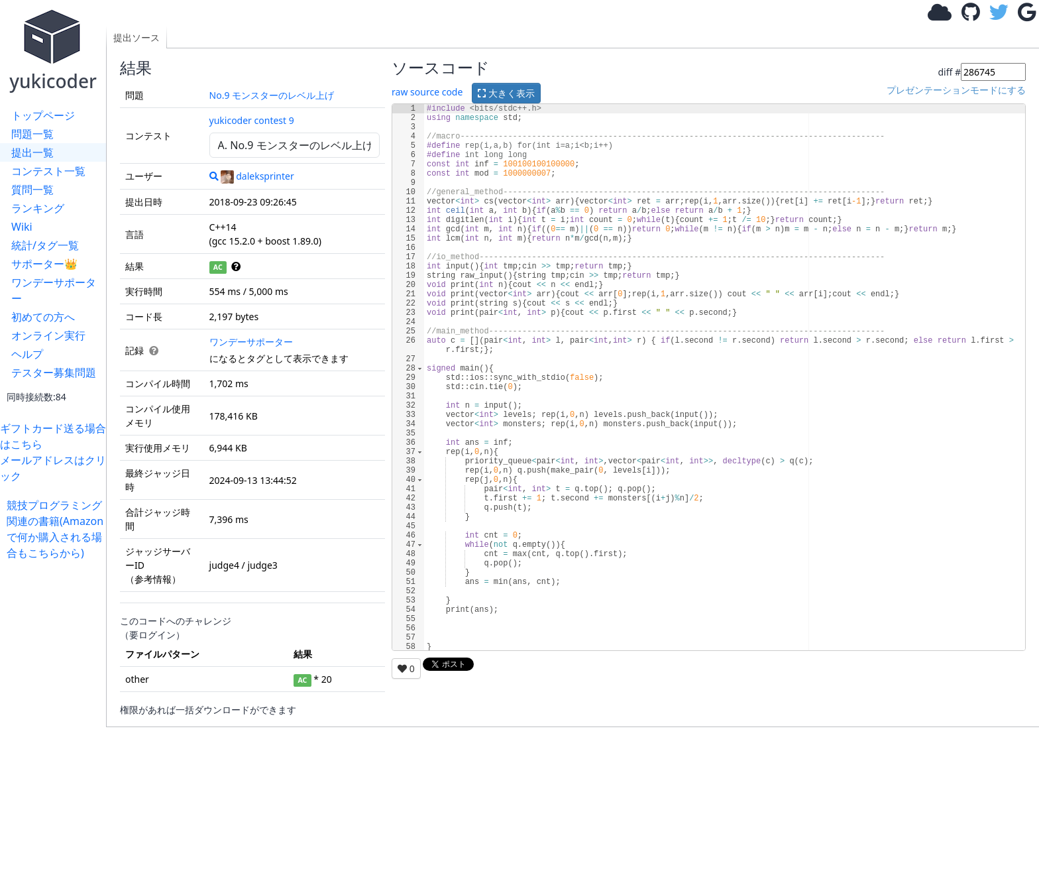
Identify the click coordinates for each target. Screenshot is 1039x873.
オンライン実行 (48, 335)
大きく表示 (506, 93)
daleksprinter (257, 176)
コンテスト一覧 (48, 171)
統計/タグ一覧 (45, 245)
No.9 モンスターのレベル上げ (272, 95)
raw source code (427, 92)
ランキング (37, 208)
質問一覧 (32, 189)
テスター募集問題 (53, 372)
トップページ (43, 115)
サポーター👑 (44, 264)
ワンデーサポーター (53, 290)
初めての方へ (43, 317)
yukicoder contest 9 (251, 120)
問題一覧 (32, 134)
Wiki (21, 226)
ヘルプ (27, 354)
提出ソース (136, 37)
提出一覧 (32, 152)
